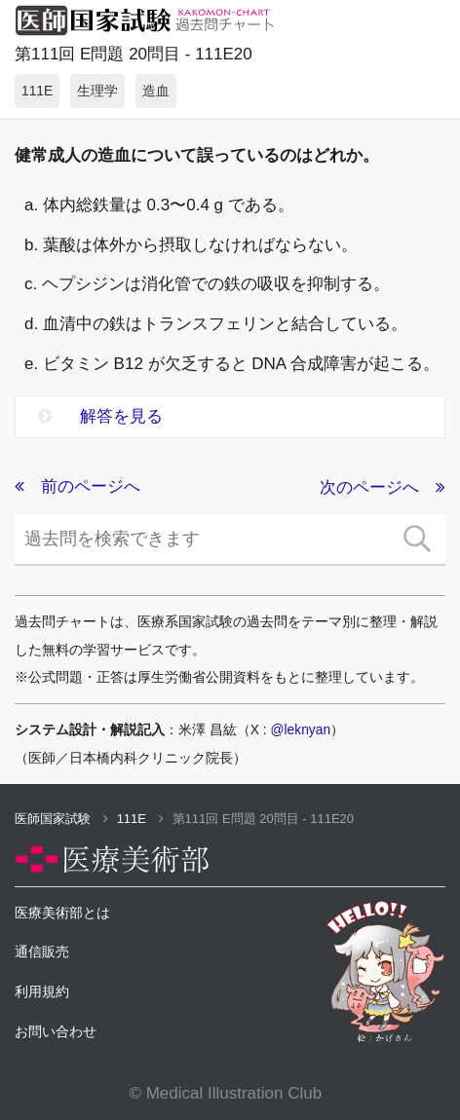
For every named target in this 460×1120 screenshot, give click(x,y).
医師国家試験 (61, 818)
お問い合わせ (55, 1031)
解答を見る (100, 416)
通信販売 (42, 951)
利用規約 (42, 991)
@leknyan (301, 729)
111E (140, 818)
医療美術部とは (62, 912)
